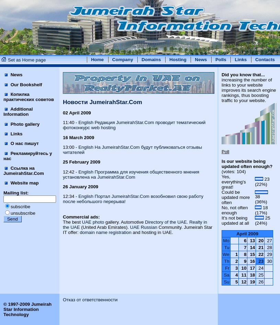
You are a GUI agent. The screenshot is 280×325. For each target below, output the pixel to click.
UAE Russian (143, 227)
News (201, 59)
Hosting (178, 59)
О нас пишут (22, 143)
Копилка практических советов (28, 97)
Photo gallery (22, 124)
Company (122, 59)
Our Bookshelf (23, 84)
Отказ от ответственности (90, 299)
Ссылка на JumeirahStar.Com (23, 171)
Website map (22, 183)
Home (97, 59)
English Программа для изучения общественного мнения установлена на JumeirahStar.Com (131, 174)
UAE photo (93, 222)
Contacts (265, 59)
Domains (151, 59)
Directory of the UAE (166, 222)
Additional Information (18, 112)
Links (241, 59)
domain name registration (105, 232)
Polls (220, 59)
